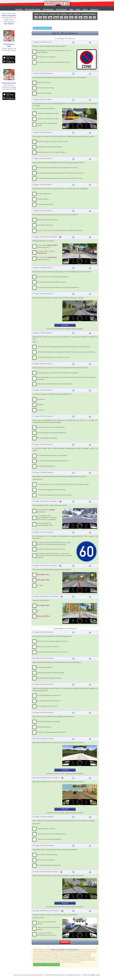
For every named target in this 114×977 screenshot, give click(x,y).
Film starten (65, 325)
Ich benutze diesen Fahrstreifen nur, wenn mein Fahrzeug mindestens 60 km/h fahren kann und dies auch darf (54, 555)
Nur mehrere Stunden (44, 93)
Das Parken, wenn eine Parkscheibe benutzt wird (53, 62)
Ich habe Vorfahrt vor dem (46, 252)
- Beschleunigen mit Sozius (46, 828)
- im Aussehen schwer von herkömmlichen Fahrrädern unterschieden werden (63, 484)
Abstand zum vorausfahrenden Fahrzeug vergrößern (54, 384)
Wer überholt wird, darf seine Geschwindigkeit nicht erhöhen (57, 167)
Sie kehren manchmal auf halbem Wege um (52, 152)
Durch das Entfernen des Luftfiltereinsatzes (51, 282)
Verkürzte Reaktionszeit (45, 204)
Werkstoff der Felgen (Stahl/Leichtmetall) (50, 673)
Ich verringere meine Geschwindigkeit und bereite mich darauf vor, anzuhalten (46, 517)
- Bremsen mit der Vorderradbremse (49, 839)
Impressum (94, 9)
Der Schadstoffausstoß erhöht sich (48, 701)
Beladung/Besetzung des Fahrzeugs (49, 678)
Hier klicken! (9, 24)
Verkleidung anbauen (44, 727)
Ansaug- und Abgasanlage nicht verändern (51, 732)
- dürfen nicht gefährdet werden (48, 113)
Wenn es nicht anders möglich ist (48, 646)
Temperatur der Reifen (44, 667)
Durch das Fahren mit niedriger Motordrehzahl (52, 277)
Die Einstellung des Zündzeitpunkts (49, 865)
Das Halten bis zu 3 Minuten (46, 57)
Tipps (71, 9)
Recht (78, 9)
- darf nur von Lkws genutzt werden (46, 922)
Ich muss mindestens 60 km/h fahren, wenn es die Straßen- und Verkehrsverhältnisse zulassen (54, 543)
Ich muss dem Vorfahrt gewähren (47, 246)
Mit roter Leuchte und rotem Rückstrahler (51, 427)
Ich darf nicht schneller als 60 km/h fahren (51, 549)
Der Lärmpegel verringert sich (47, 706)
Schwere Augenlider (44, 193)
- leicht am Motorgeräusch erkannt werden (51, 489)
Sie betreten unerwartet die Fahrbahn (49, 147)
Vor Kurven (40, 410)
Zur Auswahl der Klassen (42, 28)
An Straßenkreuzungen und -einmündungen (52, 455)
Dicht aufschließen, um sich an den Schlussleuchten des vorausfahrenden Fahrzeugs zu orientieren (66, 378)
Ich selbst (40, 585)
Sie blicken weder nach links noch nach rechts (52, 141)
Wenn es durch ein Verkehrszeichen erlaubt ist (52, 641)
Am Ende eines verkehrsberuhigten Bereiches (52, 461)
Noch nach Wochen (43, 82)
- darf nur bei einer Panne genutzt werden (48, 928)
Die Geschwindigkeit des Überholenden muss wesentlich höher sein (60, 178)
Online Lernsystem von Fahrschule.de (65, 950)
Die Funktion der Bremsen (46, 860)
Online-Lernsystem (9, 15)
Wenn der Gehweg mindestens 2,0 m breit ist (52, 652)
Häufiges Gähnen (43, 199)
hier (92, 975)
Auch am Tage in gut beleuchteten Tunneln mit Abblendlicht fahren (60, 230)
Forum (85, 9)
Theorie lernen (61, 9)
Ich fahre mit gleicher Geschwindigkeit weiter (45, 524)
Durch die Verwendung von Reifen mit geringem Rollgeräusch (58, 287)
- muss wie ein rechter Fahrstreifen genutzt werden (46, 934)
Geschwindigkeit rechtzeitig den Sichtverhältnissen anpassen (57, 373)
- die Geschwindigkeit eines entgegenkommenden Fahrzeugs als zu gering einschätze (66, 352)
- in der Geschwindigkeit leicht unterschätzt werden (54, 495)
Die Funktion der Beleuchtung (47, 854)
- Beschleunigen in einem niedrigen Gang (51, 834)
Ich (38, 611)
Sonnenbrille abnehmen (45, 225)
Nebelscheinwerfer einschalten (47, 220)
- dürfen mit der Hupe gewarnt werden (47, 124)
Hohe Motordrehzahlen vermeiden (48, 721)
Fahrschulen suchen (32, 9)
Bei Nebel (40, 404)
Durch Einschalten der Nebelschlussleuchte (51, 432)
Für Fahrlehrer (48, 9)
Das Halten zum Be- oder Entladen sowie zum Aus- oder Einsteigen (54, 51)
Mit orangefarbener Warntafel (47, 438)
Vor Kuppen (41, 399)
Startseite (19, 9)
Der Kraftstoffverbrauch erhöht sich (49, 695)
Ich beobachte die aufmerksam (46, 511)
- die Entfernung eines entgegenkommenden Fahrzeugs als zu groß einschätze (63, 346)
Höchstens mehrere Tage (45, 88)
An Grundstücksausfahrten (46, 466)
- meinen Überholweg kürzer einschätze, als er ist (53, 357)
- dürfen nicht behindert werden (48, 119)
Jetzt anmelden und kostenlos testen (46, 964)
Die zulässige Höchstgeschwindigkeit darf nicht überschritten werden (60, 173)
